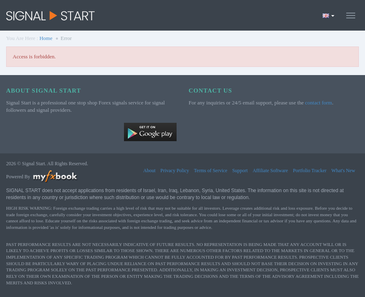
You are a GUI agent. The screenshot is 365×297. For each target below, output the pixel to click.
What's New (343, 170)
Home (46, 38)
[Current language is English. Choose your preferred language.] (328, 15)
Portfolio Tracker (309, 170)
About (149, 170)
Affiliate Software (270, 170)
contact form (318, 103)
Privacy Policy (174, 170)
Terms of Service (211, 170)
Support (240, 170)
